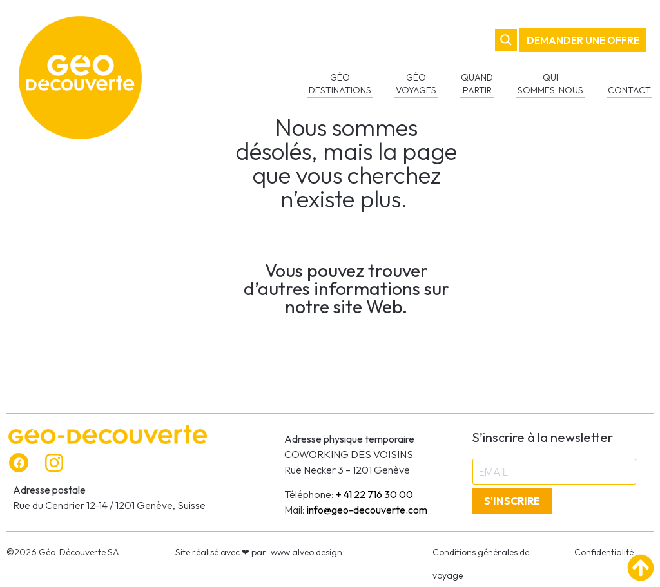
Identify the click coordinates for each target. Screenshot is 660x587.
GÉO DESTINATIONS (341, 84)
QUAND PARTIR (478, 84)
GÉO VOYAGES (417, 84)
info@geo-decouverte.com (367, 509)
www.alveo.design (306, 552)
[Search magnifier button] (507, 40)
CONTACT (630, 90)
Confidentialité (604, 552)
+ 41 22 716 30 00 (374, 494)
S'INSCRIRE (512, 500)
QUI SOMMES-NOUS (552, 84)
